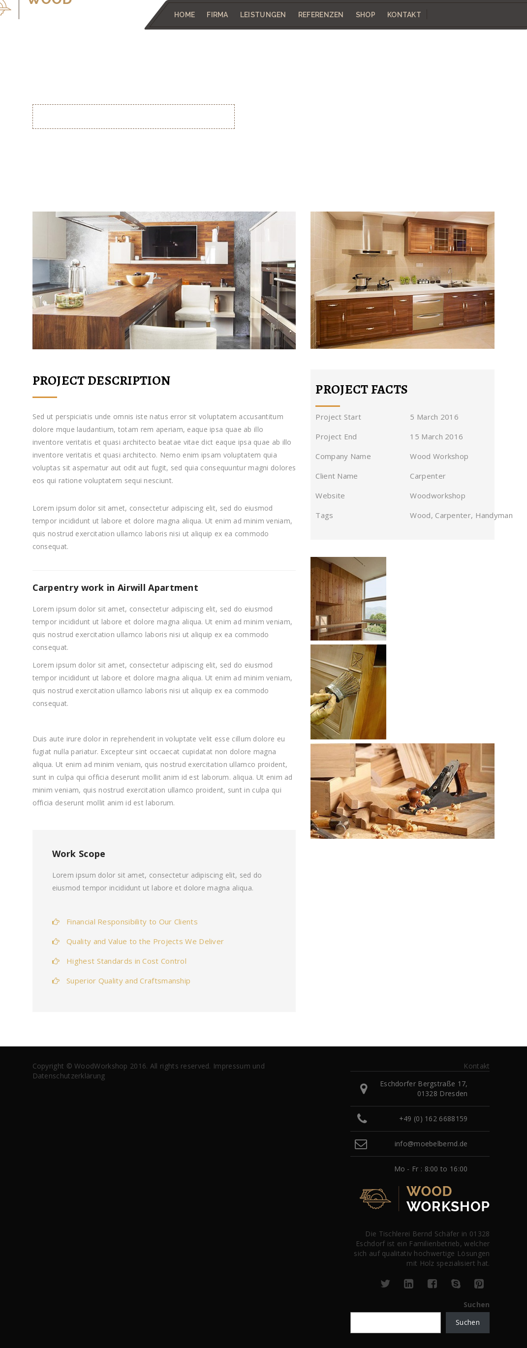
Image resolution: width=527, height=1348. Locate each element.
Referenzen (320, 15)
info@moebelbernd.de (431, 1143)
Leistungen (263, 15)
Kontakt (404, 15)
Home (184, 15)
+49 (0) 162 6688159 (433, 1118)
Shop (365, 15)
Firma (217, 15)
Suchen (477, 1304)
